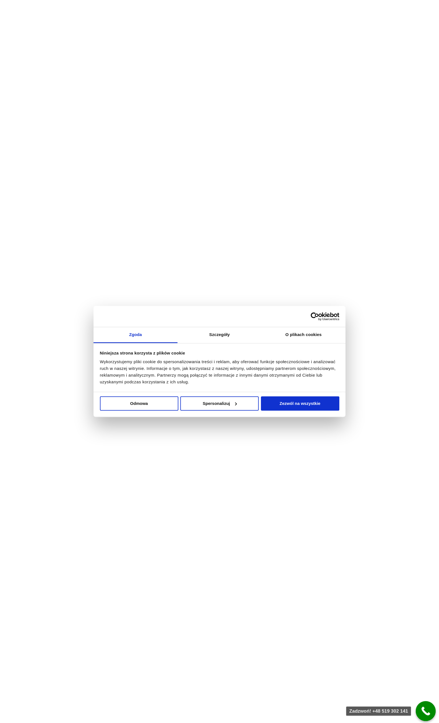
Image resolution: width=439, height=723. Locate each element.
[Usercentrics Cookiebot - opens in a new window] (314, 316)
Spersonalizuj (220, 403)
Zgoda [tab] (135, 334)
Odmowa (139, 403)
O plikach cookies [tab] (303, 334)
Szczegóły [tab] (219, 334)
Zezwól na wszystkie (300, 403)
